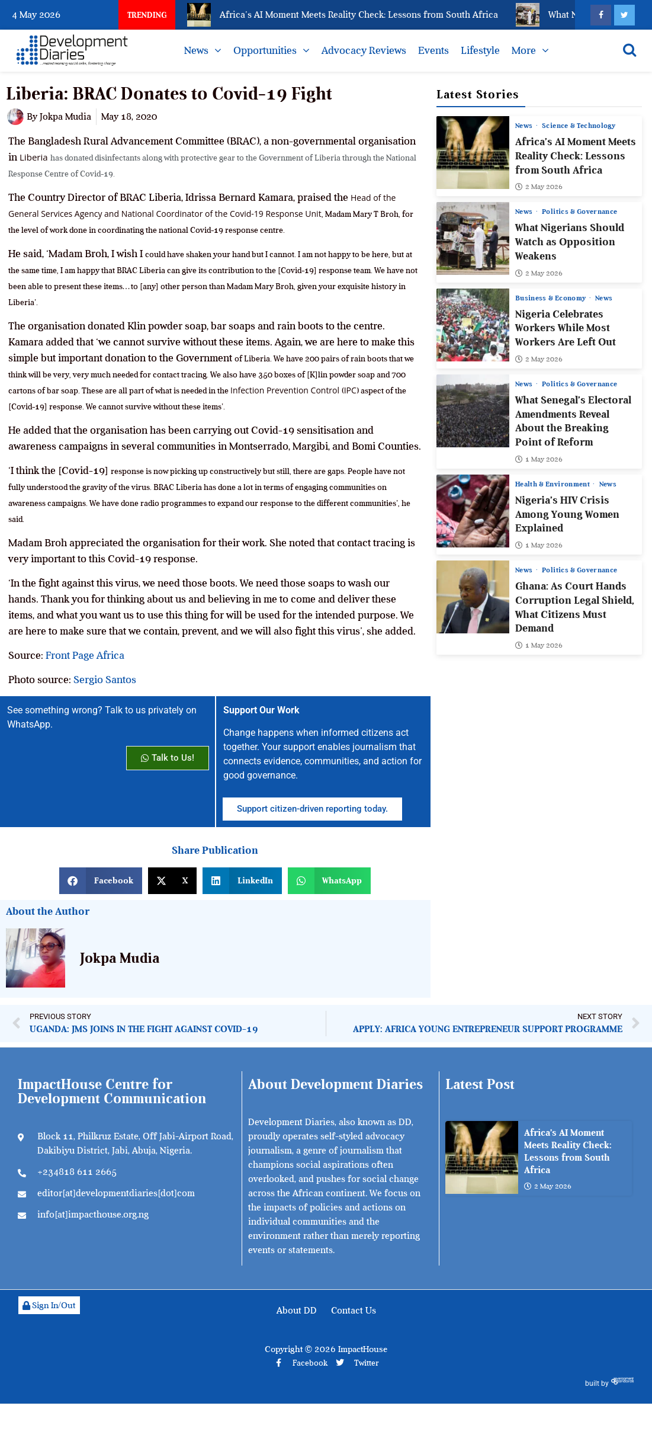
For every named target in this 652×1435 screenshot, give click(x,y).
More (524, 50)
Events (433, 50)
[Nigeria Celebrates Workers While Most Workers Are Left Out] (472, 325)
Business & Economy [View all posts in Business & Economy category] (551, 298)
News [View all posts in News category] (525, 125)
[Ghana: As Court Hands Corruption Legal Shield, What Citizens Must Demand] (472, 596)
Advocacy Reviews (364, 50)
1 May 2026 (539, 459)
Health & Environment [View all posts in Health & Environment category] (553, 484)
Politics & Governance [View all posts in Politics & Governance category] (579, 211)
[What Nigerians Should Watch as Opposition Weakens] (472, 238)
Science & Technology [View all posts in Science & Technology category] (578, 125)
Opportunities (265, 50)
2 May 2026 (539, 186)
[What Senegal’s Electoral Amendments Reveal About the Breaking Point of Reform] (472, 410)
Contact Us (353, 1310)
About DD (297, 1310)
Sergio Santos (104, 680)
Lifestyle (480, 50)
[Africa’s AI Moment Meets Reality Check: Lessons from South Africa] (472, 152)
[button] (100, 880)
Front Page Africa (85, 655)
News (196, 50)
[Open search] (629, 50)
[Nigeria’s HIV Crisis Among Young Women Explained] (472, 511)
